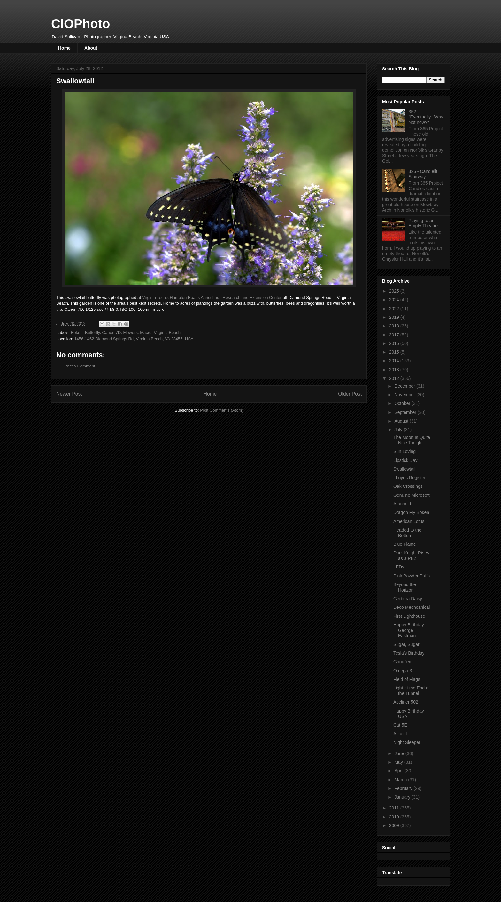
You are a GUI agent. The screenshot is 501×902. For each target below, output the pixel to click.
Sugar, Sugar (406, 644)
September (405, 412)
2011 (394, 807)
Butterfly (92, 332)
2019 (394, 317)
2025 (394, 291)
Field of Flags (406, 679)
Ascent (400, 733)
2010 (394, 816)
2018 (394, 325)
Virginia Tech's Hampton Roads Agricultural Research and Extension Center (211, 297)
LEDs (398, 566)
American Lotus (408, 521)
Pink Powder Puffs (411, 575)
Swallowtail (404, 468)
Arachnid (402, 503)
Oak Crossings (408, 486)
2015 (394, 352)
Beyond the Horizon (404, 587)
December (405, 386)
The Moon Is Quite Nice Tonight (411, 440)
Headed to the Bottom (407, 533)
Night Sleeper (406, 742)
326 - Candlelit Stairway (423, 174)
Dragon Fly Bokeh (411, 512)
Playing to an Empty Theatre (423, 223)
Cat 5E (400, 725)
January (403, 797)
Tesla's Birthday (409, 653)
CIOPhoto (80, 24)
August (401, 420)
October (403, 403)
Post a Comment (79, 366)
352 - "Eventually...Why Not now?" (426, 117)
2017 (394, 334)
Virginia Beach (167, 332)
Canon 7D (111, 332)
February (403, 788)
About (90, 48)
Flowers (130, 332)
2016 (394, 343)
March (401, 779)
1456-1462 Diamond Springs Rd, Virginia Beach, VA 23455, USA (133, 338)
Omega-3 (402, 670)
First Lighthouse (409, 616)
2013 (394, 369)
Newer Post (69, 394)
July (399, 429)
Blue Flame (404, 544)
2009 (394, 825)
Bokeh (77, 332)
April (399, 770)
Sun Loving (404, 451)
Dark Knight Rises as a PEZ (411, 555)
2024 (394, 299)
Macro (145, 332)
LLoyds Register (409, 477)
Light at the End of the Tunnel (411, 690)
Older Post (350, 394)
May (399, 762)
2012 (394, 378)
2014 (394, 360)
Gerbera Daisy (407, 598)
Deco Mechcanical (411, 607)
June (399, 753)
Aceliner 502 (405, 702)
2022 (394, 308)
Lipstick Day (405, 460)
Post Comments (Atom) (221, 410)
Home (64, 48)
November (405, 394)
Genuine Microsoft (411, 495)
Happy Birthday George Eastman (408, 630)
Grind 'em (402, 661)
